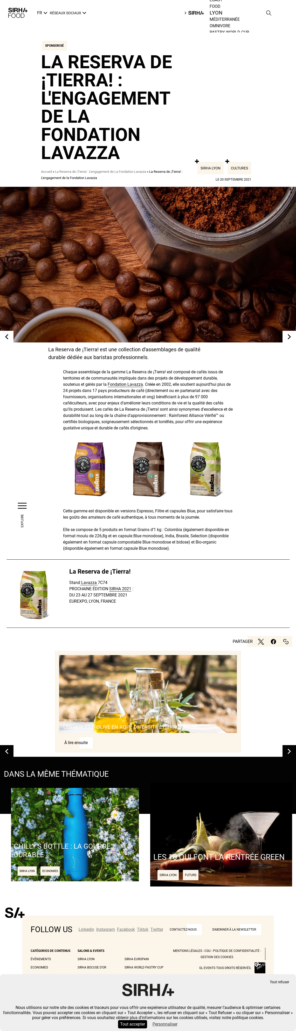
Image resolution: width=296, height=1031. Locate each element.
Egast (216, 6)
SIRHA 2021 (120, 588)
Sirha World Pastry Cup (144, 967)
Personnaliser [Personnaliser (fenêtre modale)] (165, 1024)
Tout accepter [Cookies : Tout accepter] (132, 1024)
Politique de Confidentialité (236, 951)
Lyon (215, 19)
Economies (39, 967)
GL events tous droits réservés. (225, 968)
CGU (207, 951)
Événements (41, 959)
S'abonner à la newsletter (234, 929)
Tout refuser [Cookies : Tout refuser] (279, 982)
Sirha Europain (137, 959)
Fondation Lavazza (125, 384)
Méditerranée (225, 25)
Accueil (46, 172)
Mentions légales (187, 951)
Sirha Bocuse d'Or (92, 967)
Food (216, 13)
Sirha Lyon (211, 168)
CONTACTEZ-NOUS (183, 929)
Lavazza (89, 582)
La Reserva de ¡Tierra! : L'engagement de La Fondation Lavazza (100, 172)
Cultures (239, 168)
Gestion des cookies (217, 957)
